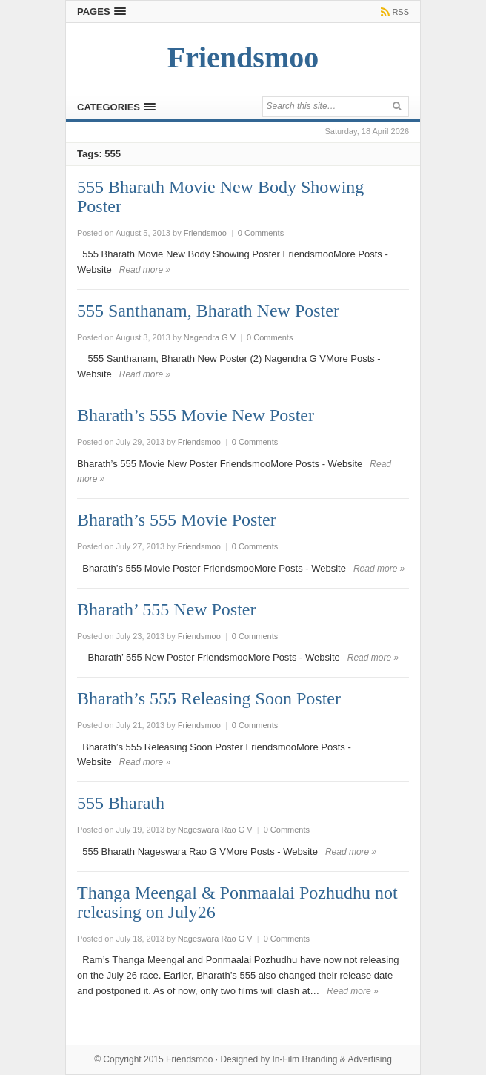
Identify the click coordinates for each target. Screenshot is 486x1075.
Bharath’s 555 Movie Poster (176, 519)
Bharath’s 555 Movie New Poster (195, 415)
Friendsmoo (189, 1059)
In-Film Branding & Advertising (331, 1059)
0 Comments (261, 232)
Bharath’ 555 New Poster (166, 609)
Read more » (144, 270)
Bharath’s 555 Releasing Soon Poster (209, 698)
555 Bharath (120, 803)
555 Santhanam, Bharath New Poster (208, 310)
